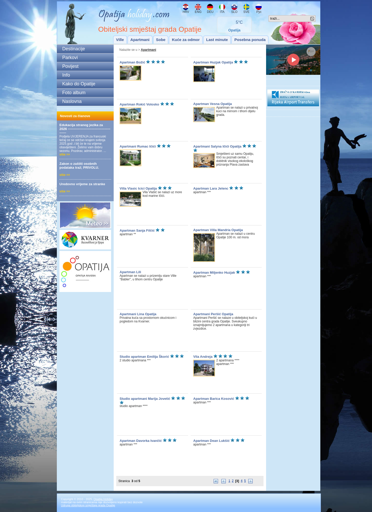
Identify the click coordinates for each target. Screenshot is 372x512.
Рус (258, 12)
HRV (186, 12)
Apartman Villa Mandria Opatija (218, 230)
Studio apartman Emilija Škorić (144, 357)
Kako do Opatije (78, 83)
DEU (210, 12)
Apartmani (140, 39)
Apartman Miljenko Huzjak (214, 272)
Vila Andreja (202, 357)
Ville (120, 39)
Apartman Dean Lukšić (211, 441)
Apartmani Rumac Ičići (138, 146)
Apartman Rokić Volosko (140, 104)
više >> (64, 154)
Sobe (161, 39)
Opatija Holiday (103, 499)
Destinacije (73, 48)
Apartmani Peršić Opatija (213, 314)
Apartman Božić (132, 62)
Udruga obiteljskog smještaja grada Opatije (88, 505)
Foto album (74, 92)
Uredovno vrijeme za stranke (82, 184)
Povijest (70, 66)
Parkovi (70, 57)
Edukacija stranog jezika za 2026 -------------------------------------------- (84, 129)
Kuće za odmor (186, 39)
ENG (198, 12)
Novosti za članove (75, 116)
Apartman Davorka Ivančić (141, 441)
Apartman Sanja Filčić (138, 230)
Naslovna (72, 101)
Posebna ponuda (250, 39)
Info (66, 75)
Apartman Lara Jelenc (211, 188)
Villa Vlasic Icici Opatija (138, 188)
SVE (246, 12)
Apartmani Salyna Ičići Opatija (217, 146)
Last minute (217, 39)
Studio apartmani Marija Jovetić (145, 399)
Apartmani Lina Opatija (138, 314)
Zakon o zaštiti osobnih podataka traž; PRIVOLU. (79, 165)
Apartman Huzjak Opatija (213, 62)
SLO (234, 12)
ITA (221, 12)
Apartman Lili (130, 272)
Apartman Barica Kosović (214, 399)
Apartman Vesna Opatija (212, 104)
